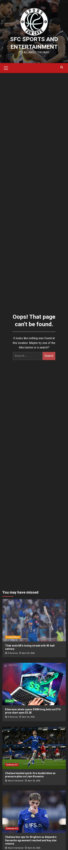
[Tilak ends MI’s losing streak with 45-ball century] (34, 620)
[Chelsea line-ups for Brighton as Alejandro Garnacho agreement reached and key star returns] (34, 812)
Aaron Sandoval (15, 780)
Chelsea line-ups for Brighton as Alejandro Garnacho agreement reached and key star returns (31, 840)
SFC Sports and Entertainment (34, 43)
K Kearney (13, 653)
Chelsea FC (12, 764)
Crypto (9, 701)
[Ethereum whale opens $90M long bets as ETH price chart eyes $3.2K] (34, 684)
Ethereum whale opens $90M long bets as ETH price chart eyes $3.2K (33, 711)
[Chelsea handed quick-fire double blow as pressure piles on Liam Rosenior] (34, 748)
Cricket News (13, 637)
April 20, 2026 (28, 653)
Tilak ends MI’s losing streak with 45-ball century (30, 647)
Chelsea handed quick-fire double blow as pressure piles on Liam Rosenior (30, 774)
